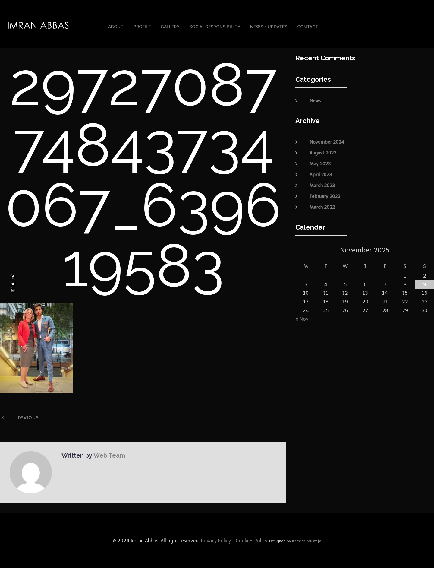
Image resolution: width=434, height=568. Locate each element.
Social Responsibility (214, 26)
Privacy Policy (215, 540)
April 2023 (321, 173)
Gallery (170, 26)
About (116, 26)
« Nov (301, 318)
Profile (142, 26)
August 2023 (323, 152)
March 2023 (322, 184)
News (315, 100)
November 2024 (327, 141)
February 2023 (325, 195)
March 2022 (322, 206)
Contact (307, 26)
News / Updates (268, 26)
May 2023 (320, 163)
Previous (26, 416)
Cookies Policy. (252, 540)
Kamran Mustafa (306, 540)
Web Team (108, 455)
